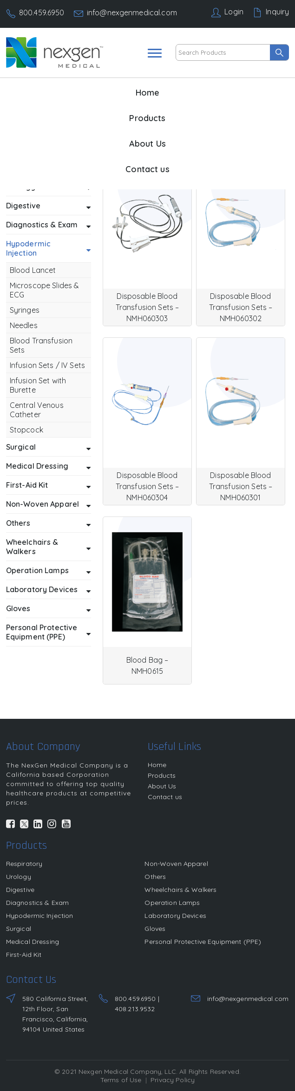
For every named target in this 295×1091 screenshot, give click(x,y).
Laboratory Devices (48, 590)
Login (233, 11)
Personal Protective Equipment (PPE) (48, 632)
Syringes (24, 310)
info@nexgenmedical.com (132, 12)
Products (147, 118)
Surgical (48, 447)
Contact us (147, 169)
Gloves (48, 609)
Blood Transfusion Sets (41, 345)
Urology (18, 876)
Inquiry (277, 11)
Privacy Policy (173, 1080)
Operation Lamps (48, 571)
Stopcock (26, 429)
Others (48, 523)
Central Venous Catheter (37, 409)
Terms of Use (121, 1080)
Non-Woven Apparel (48, 504)
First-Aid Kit (48, 485)
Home (148, 92)
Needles (24, 325)
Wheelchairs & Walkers (48, 546)
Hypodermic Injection (48, 248)
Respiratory (24, 863)
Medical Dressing (48, 466)
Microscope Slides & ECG (44, 290)
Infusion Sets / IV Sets (47, 365)
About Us (147, 143)
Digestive (48, 206)
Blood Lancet (33, 270)
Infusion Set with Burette (38, 385)
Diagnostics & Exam (48, 225)
